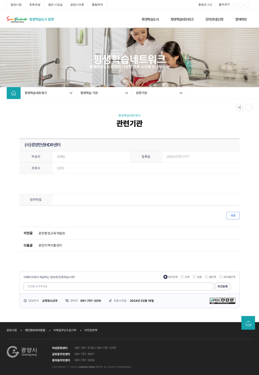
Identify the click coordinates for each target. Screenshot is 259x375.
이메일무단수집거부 (64, 330)
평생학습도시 (150, 19)
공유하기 (239, 107)
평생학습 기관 (89, 93)
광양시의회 (77, 4)
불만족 (212, 277)
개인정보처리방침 (35, 330)
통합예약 (97, 4)
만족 (187, 277)
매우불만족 (229, 277)
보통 (199, 277)
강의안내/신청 (214, 19)
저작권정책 (90, 330)
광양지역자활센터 (50, 245)
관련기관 (141, 93)
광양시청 (16, 4)
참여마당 (241, 19)
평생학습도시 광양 (42, 19)
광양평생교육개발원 (51, 233)
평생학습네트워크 (182, 19)
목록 (233, 215)
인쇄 (248, 107)
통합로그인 (205, 4)
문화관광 (34, 4)
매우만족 (173, 277)
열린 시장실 (55, 4)
